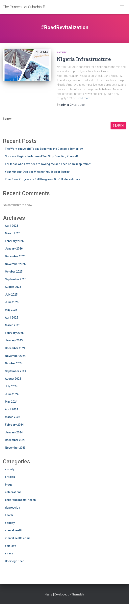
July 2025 (11, 294)
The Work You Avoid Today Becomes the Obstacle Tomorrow (44, 148)
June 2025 (11, 302)
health (9, 515)
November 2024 (15, 355)
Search (7, 118)
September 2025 (15, 279)
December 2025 (15, 256)
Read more (83, 98)
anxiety (61, 52)
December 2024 (15, 348)
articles (10, 476)
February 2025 (14, 332)
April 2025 (11, 317)
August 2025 (13, 286)
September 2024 (15, 371)
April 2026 (11, 225)
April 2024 (11, 409)
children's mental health (20, 499)
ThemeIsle (77, 594)
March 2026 (12, 233)
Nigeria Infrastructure (84, 59)
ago (77, 104)
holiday (10, 522)
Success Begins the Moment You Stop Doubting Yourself (41, 156)
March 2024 (12, 417)
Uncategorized (14, 561)
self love (10, 545)
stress (9, 553)
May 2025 (11, 309)
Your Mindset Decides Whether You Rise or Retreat (37, 171)
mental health (13, 530)
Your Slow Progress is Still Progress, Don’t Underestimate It (43, 179)
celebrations (13, 492)
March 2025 (12, 325)
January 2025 (14, 340)
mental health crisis (18, 538)
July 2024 (11, 386)
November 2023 (15, 447)
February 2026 (14, 241)
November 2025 (15, 264)
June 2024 (11, 394)
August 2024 (13, 378)
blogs (9, 484)
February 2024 (14, 424)
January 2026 (14, 248)
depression (12, 507)
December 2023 (15, 440)
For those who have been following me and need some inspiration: (48, 164)
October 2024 (13, 363)
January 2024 (14, 432)
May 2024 (11, 401)
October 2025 (13, 271)
